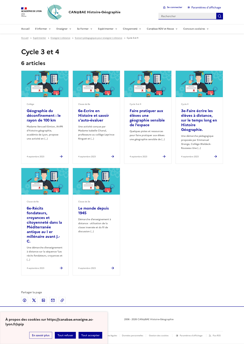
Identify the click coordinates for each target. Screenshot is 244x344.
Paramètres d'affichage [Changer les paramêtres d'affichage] (206, 7)
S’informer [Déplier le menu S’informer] (41, 29)
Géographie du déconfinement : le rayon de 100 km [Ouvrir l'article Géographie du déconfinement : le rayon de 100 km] (44, 115)
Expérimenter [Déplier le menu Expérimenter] (106, 29)
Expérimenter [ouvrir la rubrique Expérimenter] (39, 37)
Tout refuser (65, 335)
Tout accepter (90, 335)
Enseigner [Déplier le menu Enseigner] (62, 29)
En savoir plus (40, 335)
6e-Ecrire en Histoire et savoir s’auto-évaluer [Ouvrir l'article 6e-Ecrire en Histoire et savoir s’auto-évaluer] (93, 115)
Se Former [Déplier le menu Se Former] (83, 29)
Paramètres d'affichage (191, 335)
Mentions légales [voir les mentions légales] (109, 335)
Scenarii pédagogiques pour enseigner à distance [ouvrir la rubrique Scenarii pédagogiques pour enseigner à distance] (98, 37)
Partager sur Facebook (24, 300)
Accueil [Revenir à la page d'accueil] (25, 29)
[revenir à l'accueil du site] (95, 12)
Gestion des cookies (158, 335)
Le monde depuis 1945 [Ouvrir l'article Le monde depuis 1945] (93, 211)
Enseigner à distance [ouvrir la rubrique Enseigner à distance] (60, 37)
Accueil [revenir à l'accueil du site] (24, 37)
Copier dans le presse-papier (62, 300)
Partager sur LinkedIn (43, 300)
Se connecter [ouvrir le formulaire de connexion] (174, 7)
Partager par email (52, 300)
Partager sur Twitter (34, 300)
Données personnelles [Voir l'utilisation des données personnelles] (132, 335)
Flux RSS (217, 335)
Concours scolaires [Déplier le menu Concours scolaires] (194, 29)
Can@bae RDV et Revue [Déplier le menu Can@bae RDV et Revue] (160, 29)
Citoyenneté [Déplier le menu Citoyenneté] (130, 29)
